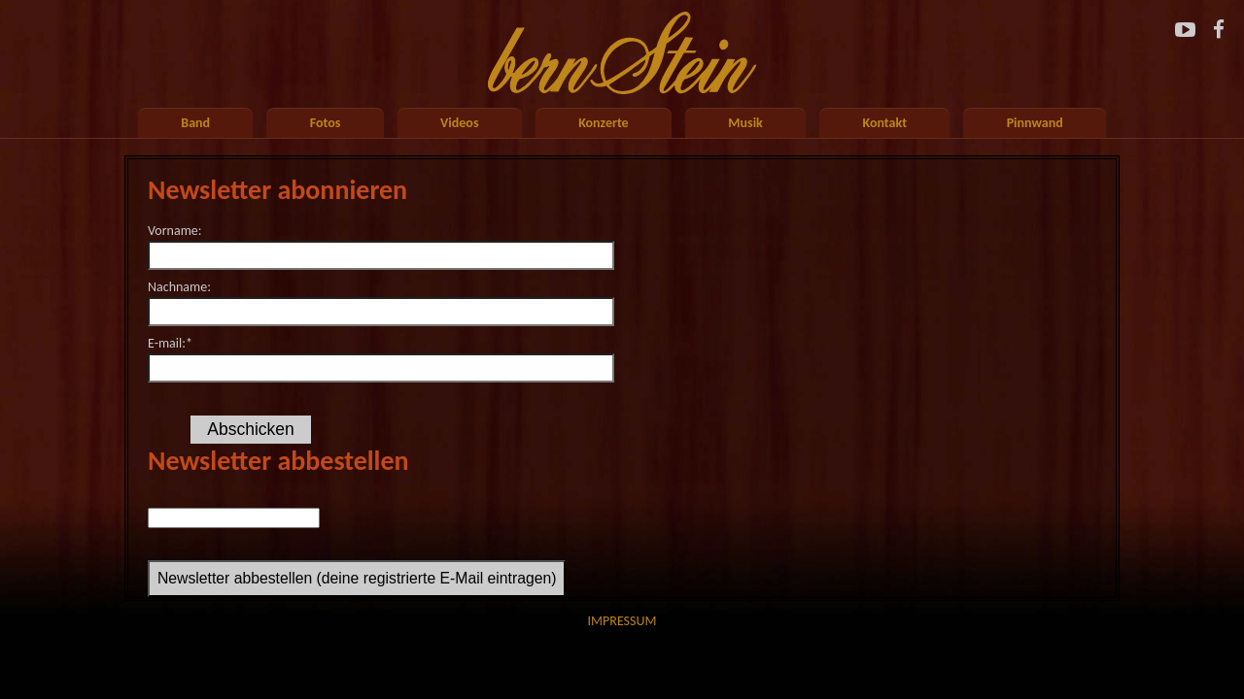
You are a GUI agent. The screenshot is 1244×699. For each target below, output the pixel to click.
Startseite (622, 47)
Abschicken (250, 429)
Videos (459, 123)
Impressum (622, 621)
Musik (745, 123)
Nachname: (179, 287)
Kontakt (885, 123)
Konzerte (603, 123)
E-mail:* (170, 343)
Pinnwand (1035, 123)
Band (195, 123)
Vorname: (175, 230)
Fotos (325, 123)
